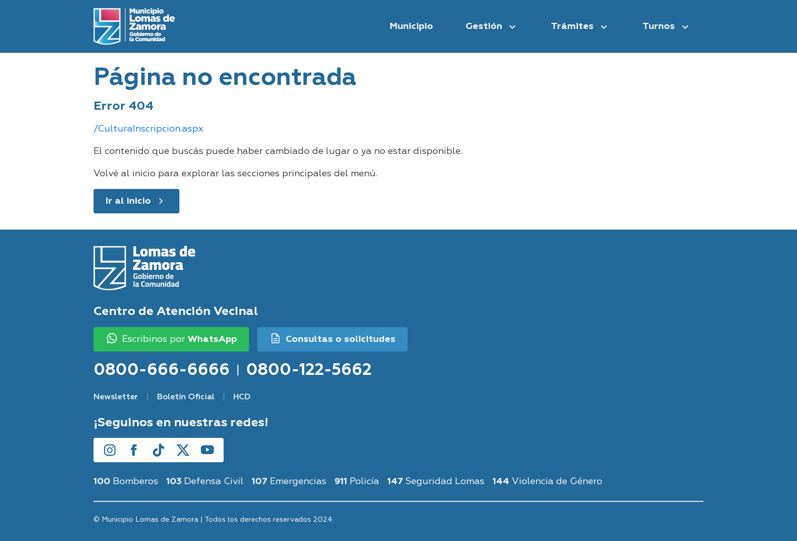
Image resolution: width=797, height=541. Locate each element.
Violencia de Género (547, 481)
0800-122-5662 (309, 370)
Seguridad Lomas (435, 481)
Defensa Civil (204, 481)
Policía (356, 481)
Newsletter (116, 397)
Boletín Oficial (185, 397)
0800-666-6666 (162, 370)
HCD (242, 397)
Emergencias (289, 481)
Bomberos (126, 481)
